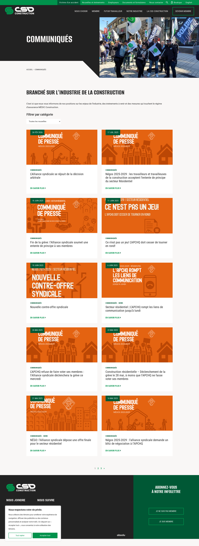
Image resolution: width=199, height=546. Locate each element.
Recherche (167, 2)
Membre (96, 15)
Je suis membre (166, 528)
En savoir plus (37, 195)
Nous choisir (81, 15)
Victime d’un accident (68, 2)
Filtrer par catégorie (39, 121)
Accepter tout (45, 535)
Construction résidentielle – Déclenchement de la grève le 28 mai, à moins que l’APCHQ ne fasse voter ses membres (135, 382)
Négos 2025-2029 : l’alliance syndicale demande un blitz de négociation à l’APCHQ (136, 448)
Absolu (121, 542)
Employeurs (113, 2)
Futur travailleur (113, 15)
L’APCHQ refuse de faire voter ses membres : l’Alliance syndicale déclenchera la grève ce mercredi (57, 382)
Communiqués (36, 177)
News (121, 310)
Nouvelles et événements (93, 2)
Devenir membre (183, 15)
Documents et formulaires (134, 2)
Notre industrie (134, 15)
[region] (33, 523)
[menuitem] (189, 2)
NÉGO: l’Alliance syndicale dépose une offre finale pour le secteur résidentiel (60, 448)
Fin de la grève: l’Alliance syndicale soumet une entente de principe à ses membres (59, 251)
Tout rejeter (20, 535)
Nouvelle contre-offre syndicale (49, 314)
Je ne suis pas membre (166, 518)
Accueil (29, 77)
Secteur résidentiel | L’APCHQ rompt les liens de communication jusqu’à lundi (134, 316)
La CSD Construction (157, 15)
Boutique (178, 2)
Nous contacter (156, 2)
